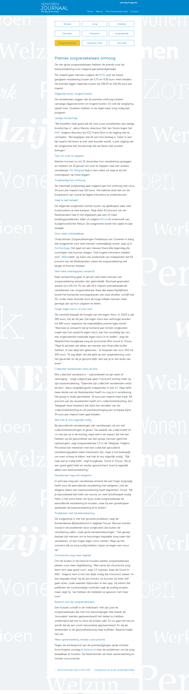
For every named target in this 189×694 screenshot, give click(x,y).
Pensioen (95, 32)
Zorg (94, 24)
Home (90, 11)
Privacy (86, 690)
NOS (102, 70)
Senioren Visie (94, 40)
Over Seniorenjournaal (117, 11)
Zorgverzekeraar (67, 40)
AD (116, 383)
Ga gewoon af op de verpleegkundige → (114, 667)
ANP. (57, 128)
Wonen (67, 24)
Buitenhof (89, 645)
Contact (134, 11)
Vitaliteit (121, 24)
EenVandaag (62, 243)
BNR (64, 252)
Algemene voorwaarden (100, 690)
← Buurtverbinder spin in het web (72, 665)
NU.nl (103, 214)
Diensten (67, 32)
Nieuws (99, 11)
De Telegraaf (77, 166)
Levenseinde (121, 32)
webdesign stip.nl (118, 690)
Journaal (121, 40)
